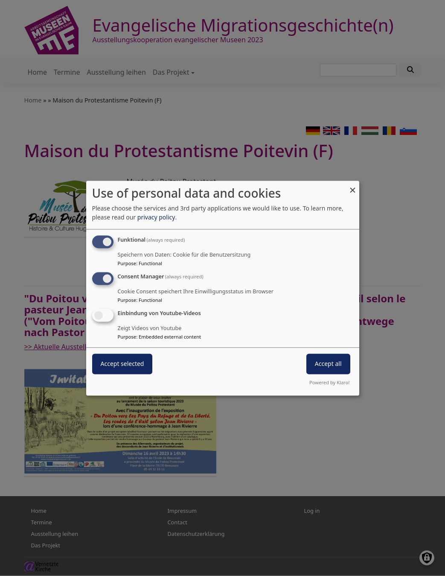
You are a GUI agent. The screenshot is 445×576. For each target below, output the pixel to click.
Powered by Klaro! (329, 382)
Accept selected (122, 364)
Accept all (328, 364)
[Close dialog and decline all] (352, 186)
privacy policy (156, 217)
